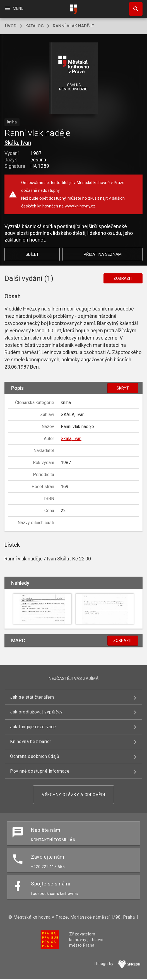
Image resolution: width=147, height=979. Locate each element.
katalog (34, 25)
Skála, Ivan (17, 142)
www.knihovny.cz (80, 206)
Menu (13, 8)
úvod (10, 25)
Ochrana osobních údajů (34, 756)
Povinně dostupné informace (39, 771)
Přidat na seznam (103, 254)
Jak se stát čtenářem (32, 697)
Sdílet (32, 254)
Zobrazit (123, 278)
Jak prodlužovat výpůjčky (36, 712)
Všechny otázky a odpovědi (73, 794)
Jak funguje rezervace (33, 726)
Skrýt (123, 388)
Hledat (133, 6)
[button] (73, 78)
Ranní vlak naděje (73, 25)
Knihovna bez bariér (30, 741)
